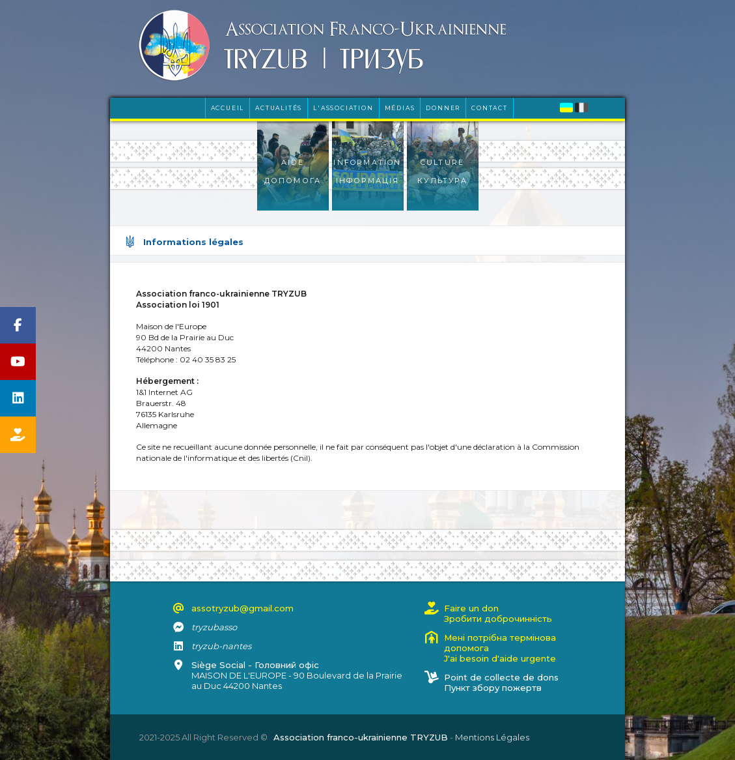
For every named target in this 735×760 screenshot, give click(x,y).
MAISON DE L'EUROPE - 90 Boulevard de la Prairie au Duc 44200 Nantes (296, 675)
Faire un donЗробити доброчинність (498, 613)
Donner (443, 107)
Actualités (278, 107)
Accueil (228, 107)
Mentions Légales (492, 737)
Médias (400, 107)
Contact (489, 107)
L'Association (343, 107)
